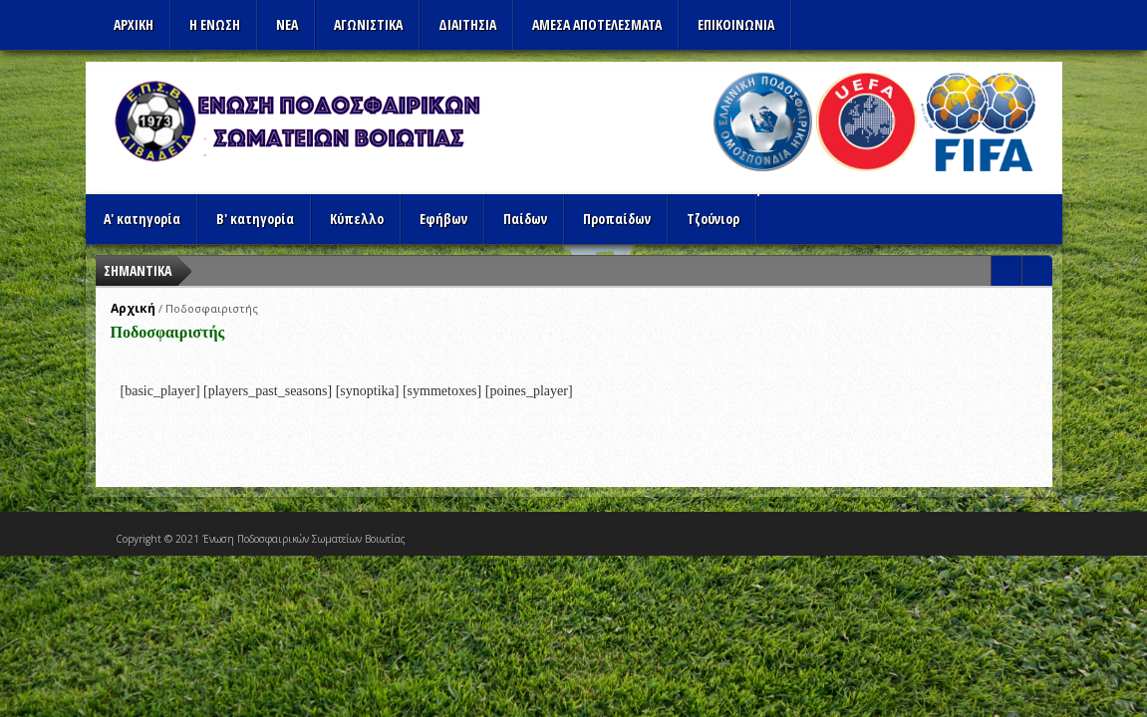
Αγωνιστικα (368, 24)
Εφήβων (443, 218)
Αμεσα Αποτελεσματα (597, 24)
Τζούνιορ (713, 218)
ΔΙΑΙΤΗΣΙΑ (467, 24)
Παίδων (525, 218)
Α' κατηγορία (142, 218)
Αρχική (133, 308)
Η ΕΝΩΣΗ (214, 24)
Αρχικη (133, 24)
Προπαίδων (617, 218)
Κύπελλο (357, 218)
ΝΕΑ (287, 24)
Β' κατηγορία (255, 218)
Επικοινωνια (736, 24)
